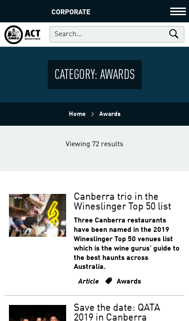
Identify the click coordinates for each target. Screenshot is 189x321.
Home (77, 114)
